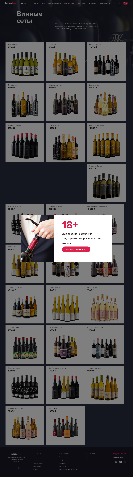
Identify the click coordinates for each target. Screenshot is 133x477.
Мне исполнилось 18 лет (76, 249)
